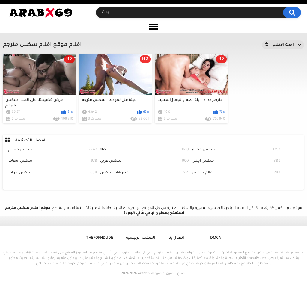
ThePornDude (99, 238)
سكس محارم (236, 149)
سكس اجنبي (236, 161)
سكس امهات (52, 161)
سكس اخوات (52, 173)
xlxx (144, 149)
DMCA (215, 238)
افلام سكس (236, 173)
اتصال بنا (176, 238)
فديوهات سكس (144, 173)
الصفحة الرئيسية (140, 238)
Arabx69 (144, 273)
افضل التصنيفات (28, 140)
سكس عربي (144, 161)
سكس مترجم (52, 149)
